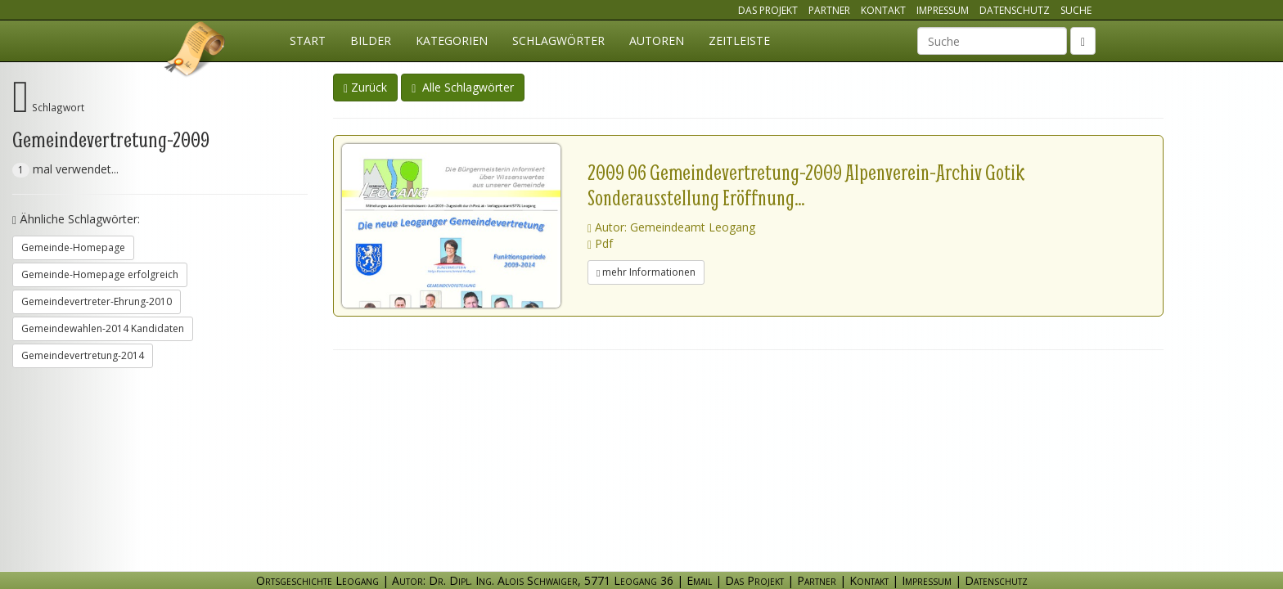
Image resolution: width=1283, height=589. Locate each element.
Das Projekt (768, 10)
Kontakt (883, 10)
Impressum (942, 10)
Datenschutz (1014, 10)
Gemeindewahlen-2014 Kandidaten (102, 328)
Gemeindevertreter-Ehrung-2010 (96, 301)
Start (308, 40)
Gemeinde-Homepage (73, 247)
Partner (829, 10)
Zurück (365, 87)
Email (699, 580)
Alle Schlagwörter (463, 87)
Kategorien (452, 40)
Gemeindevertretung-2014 (82, 355)
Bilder (370, 40)
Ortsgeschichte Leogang (195, 52)
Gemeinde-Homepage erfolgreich (99, 274)
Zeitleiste (739, 40)
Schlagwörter (558, 40)
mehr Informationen (646, 272)
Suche (1076, 10)
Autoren (656, 40)
